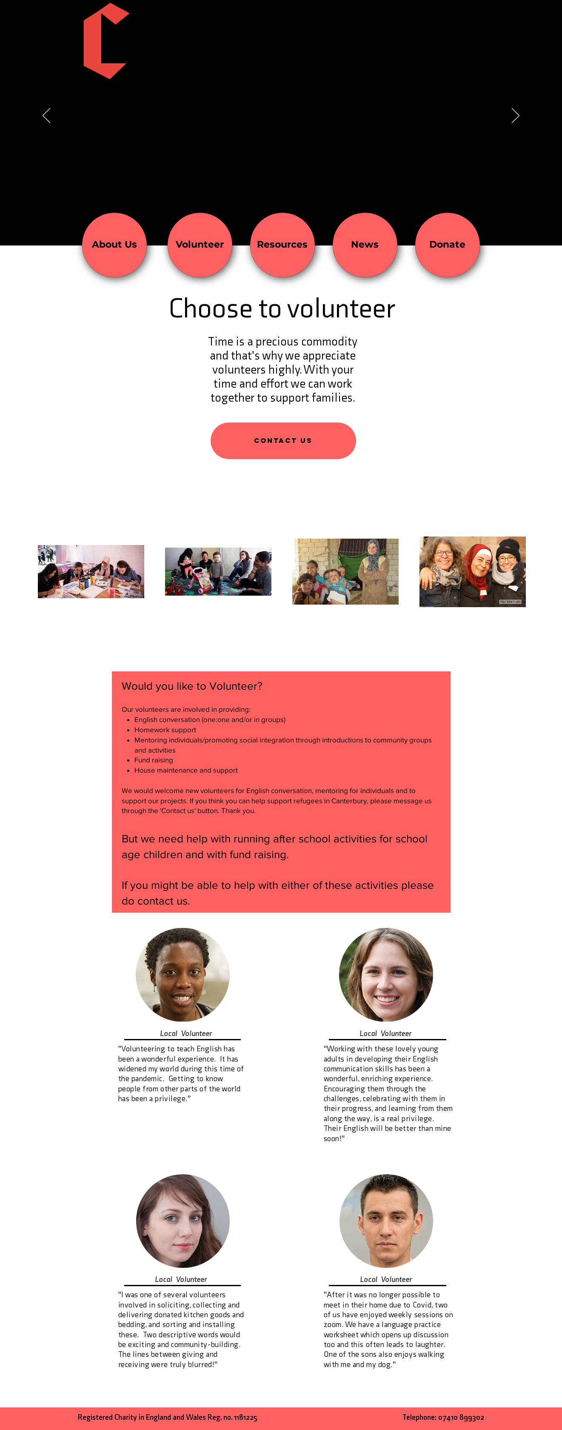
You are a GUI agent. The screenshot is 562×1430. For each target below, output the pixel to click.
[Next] (515, 116)
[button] (283, 440)
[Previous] (46, 116)
